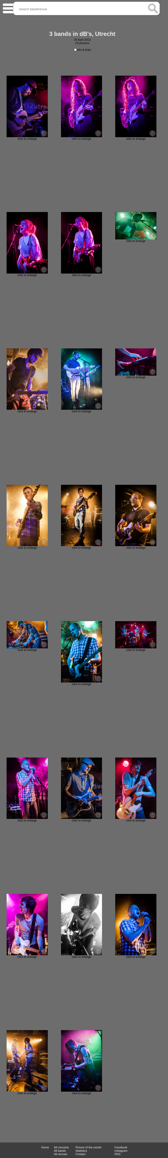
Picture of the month (88, 1147)
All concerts (61, 1147)
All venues (60, 1154)
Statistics (81, 1150)
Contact (80, 1154)
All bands (60, 1150)
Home (45, 1147)
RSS (118, 1154)
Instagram (121, 1150)
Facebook (121, 1147)
